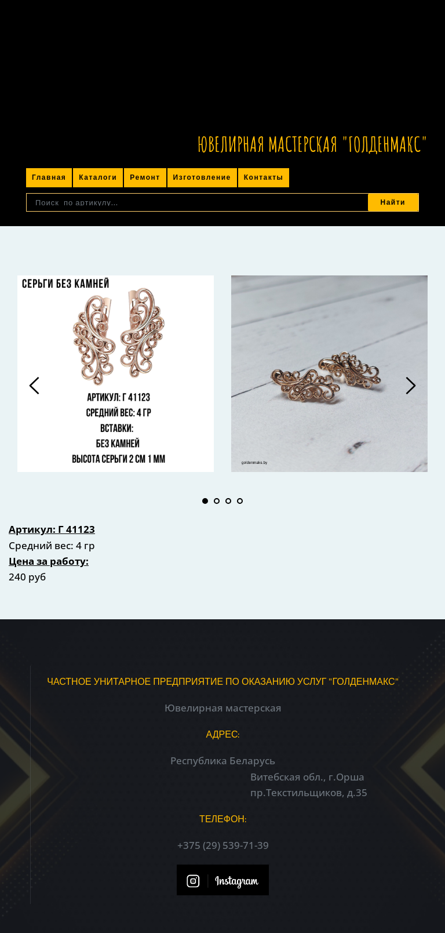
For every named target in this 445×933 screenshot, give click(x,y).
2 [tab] (217, 501)
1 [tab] (205, 501)
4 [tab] (240, 501)
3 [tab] (228, 501)
